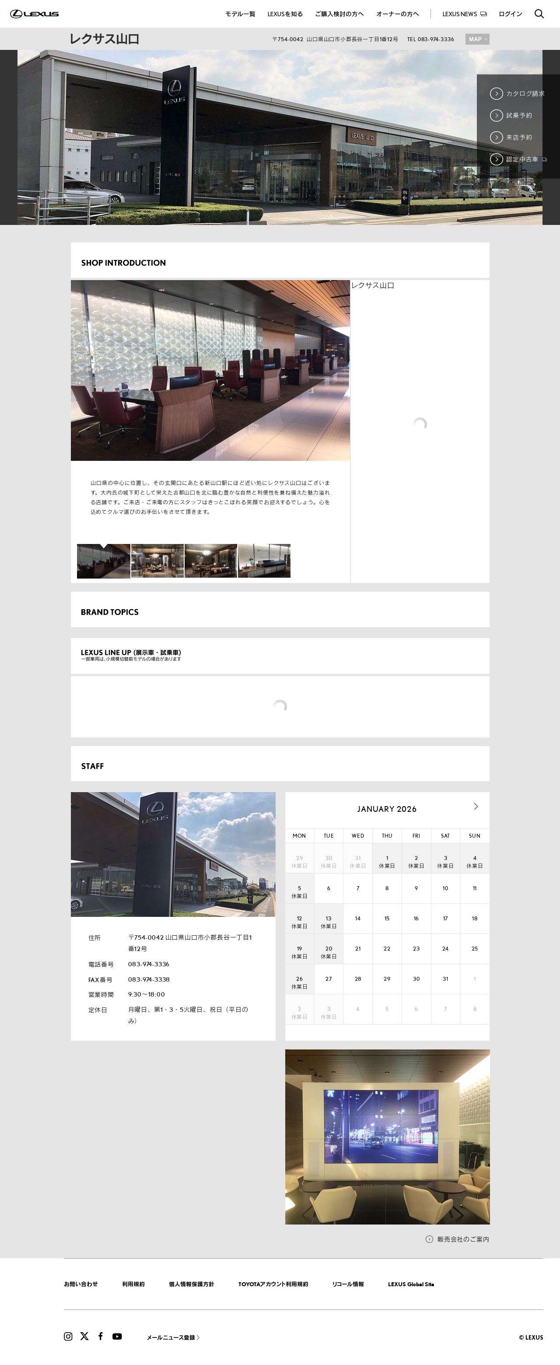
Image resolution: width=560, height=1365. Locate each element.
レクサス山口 (373, 285)
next (476, 806)
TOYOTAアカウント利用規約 (273, 1284)
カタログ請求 (525, 93)
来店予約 (519, 137)
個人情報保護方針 (191, 1284)
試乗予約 (519, 115)
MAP (478, 39)
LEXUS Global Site (411, 1284)
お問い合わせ (81, 1284)
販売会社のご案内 (463, 1239)
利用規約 (133, 1284)
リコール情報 (348, 1284)
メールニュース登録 (171, 1337)
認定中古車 (526, 159)
